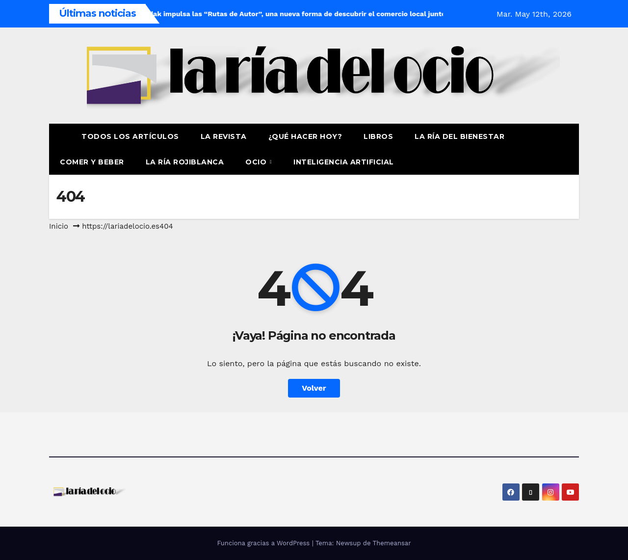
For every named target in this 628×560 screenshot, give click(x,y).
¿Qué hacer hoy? (305, 136)
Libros (378, 136)
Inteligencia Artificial (343, 162)
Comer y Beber (92, 162)
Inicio (58, 226)
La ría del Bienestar (459, 136)
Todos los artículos (130, 136)
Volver (314, 388)
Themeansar (392, 543)
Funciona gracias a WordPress (264, 543)
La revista (224, 136)
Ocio (257, 162)
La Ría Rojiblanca (185, 162)
